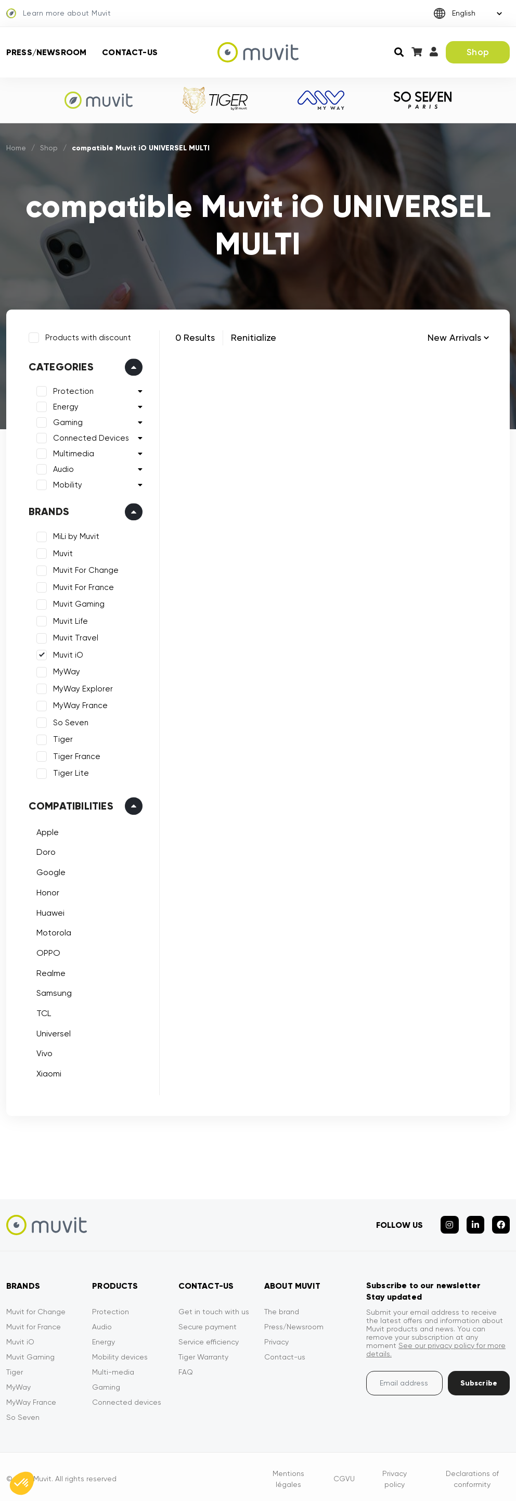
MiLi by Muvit (74, 535)
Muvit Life (68, 619)
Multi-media (113, 1367)
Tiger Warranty (203, 1352)
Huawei (49, 911)
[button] (21, 1483)
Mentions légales (288, 1474)
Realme (49, 972)
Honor (46, 891)
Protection (71, 390)
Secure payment (207, 1322)
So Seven (69, 721)
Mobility (66, 484)
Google (49, 871)
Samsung (52, 992)
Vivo (43, 1052)
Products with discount (87, 336)
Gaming (66, 421)
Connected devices (126, 1397)
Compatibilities (69, 804)
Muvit (61, 552)
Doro (44, 851)
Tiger (61, 738)
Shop (478, 52)
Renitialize (253, 337)
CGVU (344, 1474)
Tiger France (75, 755)
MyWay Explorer (81, 687)
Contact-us (130, 52)
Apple (46, 831)
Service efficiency (208, 1337)
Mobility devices (120, 1352)
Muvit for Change (36, 1307)
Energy (64, 405)
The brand (281, 1307)
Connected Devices (89, 437)
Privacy (276, 1337)
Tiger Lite (69, 772)
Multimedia (72, 452)
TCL (42, 1012)
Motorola (52, 931)
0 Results (195, 337)
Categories (59, 366)
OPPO (47, 951)
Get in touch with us (213, 1307)
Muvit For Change (84, 569)
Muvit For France (81, 586)
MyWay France (78, 704)
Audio (61, 468)
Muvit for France (33, 1322)
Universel (52, 1032)
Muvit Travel (74, 637)
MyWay (65, 670)
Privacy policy (394, 1474)
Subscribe (478, 1378)
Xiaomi (47, 1072)
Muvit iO (66, 653)
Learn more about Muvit (58, 13)
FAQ (185, 1367)
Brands (47, 510)
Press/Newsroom (46, 52)
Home (16, 148)
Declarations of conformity (472, 1474)
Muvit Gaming (77, 603)
